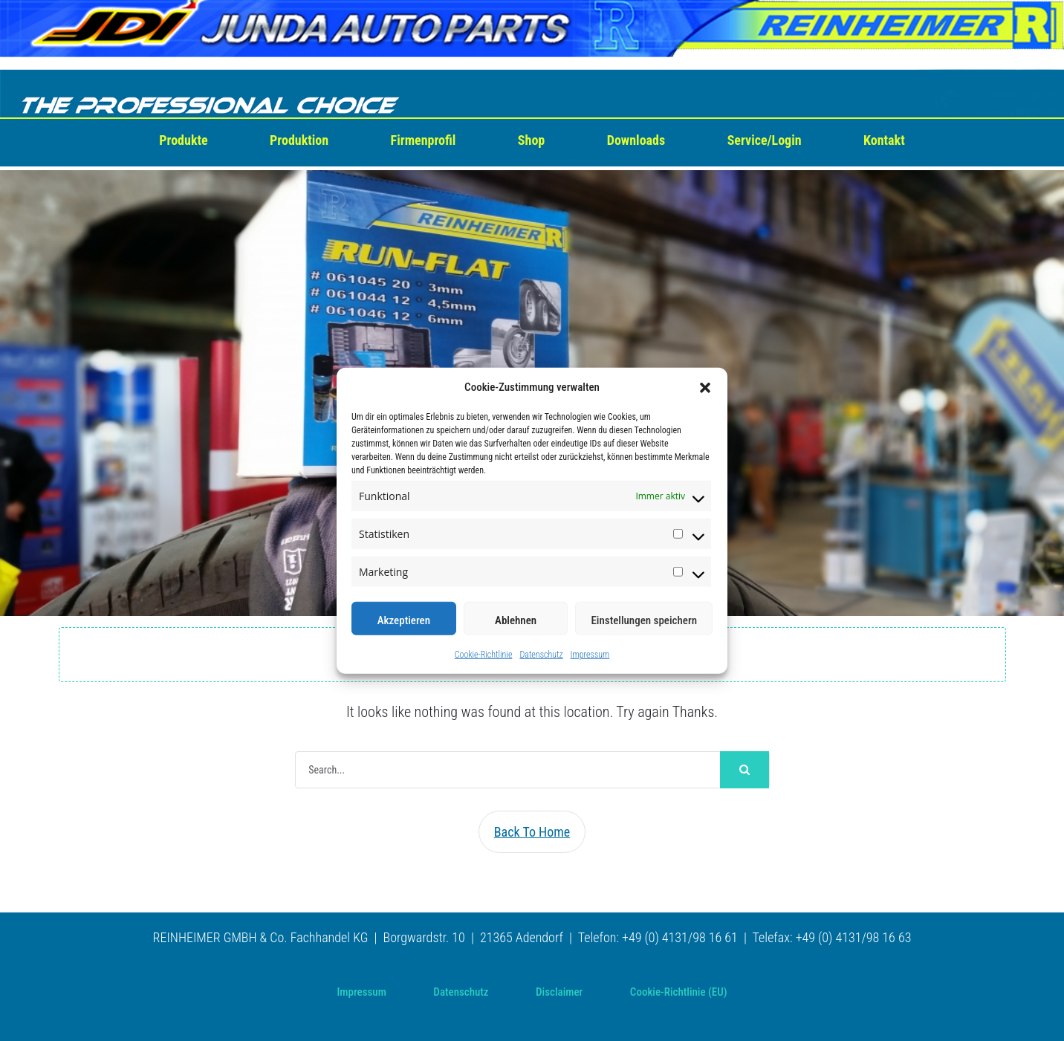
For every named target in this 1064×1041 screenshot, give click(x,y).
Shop (531, 140)
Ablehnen (515, 620)
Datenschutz (540, 654)
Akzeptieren (403, 620)
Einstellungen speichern (644, 620)
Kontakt (884, 140)
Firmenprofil (423, 140)
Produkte (183, 140)
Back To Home (532, 832)
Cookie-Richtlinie (484, 654)
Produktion (299, 140)
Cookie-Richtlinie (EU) (678, 992)
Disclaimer (559, 992)
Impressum (590, 654)
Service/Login (764, 140)
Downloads (636, 140)
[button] (705, 387)
